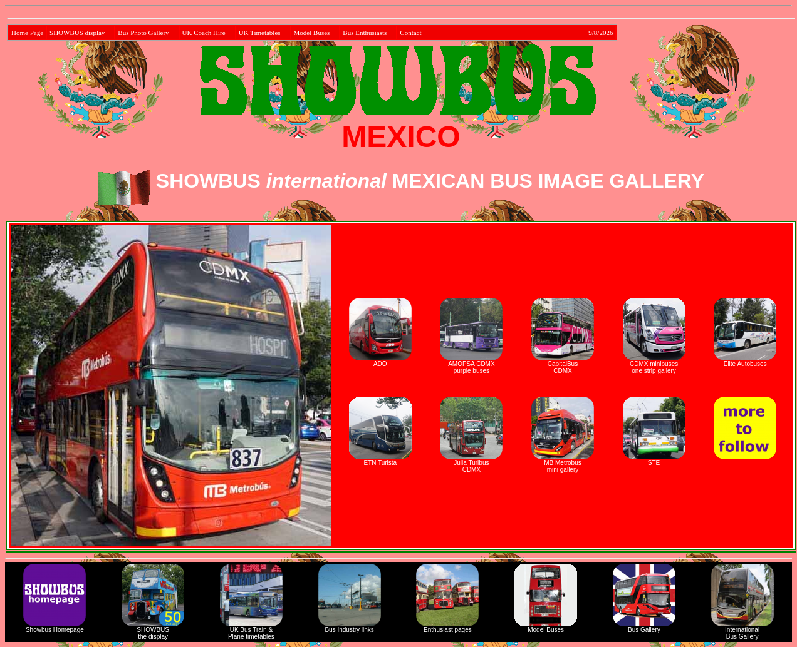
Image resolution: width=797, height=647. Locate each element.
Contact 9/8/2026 (506, 32)
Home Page (27, 32)
